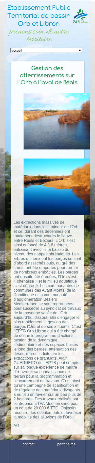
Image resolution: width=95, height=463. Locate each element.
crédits (28, 459)
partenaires (66, 451)
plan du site (66, 459)
